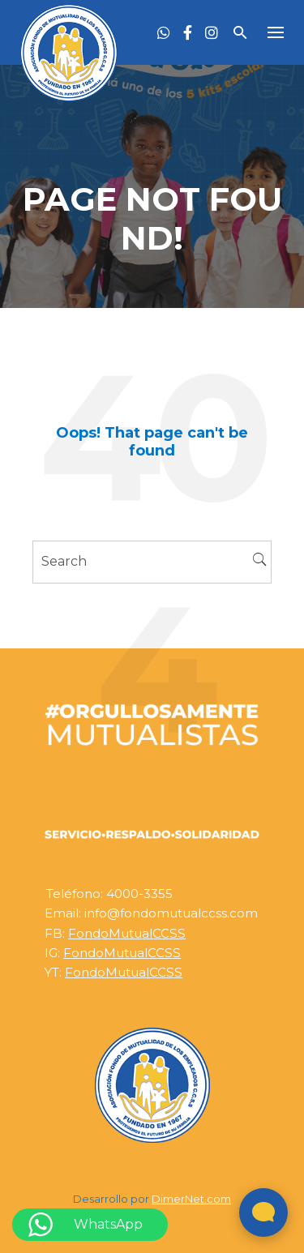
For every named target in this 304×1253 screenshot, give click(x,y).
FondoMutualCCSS (127, 933)
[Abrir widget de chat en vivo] (263, 1212)
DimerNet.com (191, 1199)
